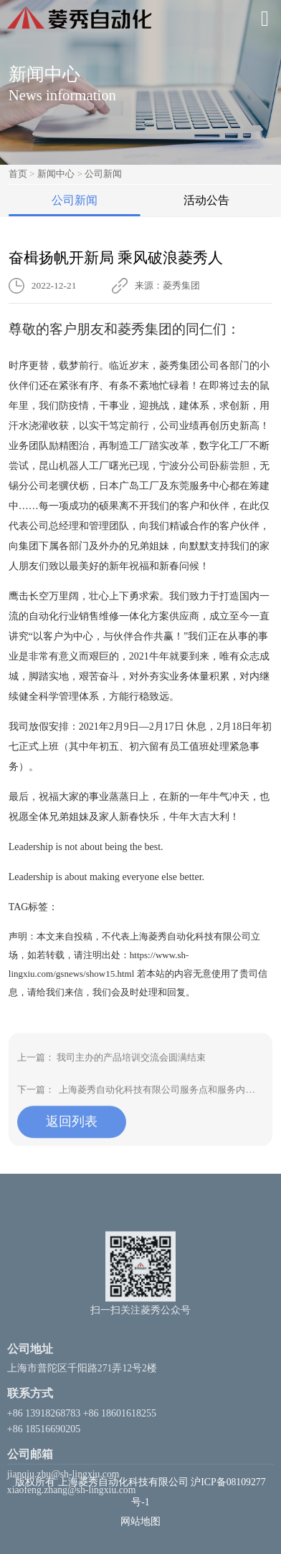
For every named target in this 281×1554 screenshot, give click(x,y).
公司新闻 (103, 173)
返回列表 (71, 1147)
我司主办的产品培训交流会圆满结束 (131, 1083)
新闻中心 (56, 173)
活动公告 (206, 200)
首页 (18, 173)
